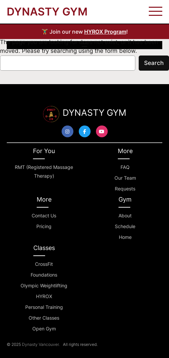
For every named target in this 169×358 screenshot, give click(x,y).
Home (125, 237)
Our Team (125, 178)
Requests (125, 188)
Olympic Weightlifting (44, 285)
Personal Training (44, 307)
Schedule (125, 226)
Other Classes (44, 318)
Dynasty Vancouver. (41, 344)
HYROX (44, 296)
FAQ (125, 167)
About (125, 215)
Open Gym (44, 328)
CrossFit (44, 264)
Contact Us (44, 215)
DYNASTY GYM (47, 11)
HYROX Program (105, 31)
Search (154, 63)
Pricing (44, 226)
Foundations (44, 275)
